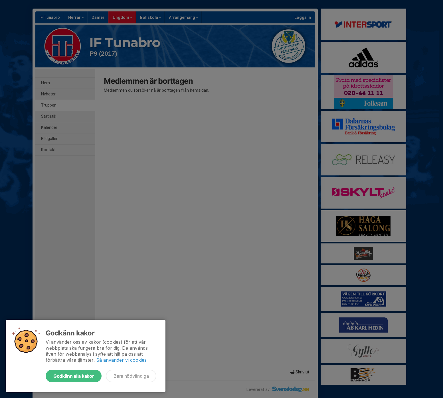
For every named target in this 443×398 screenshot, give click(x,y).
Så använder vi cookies (121, 360)
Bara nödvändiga (131, 376)
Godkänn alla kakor (73, 376)
